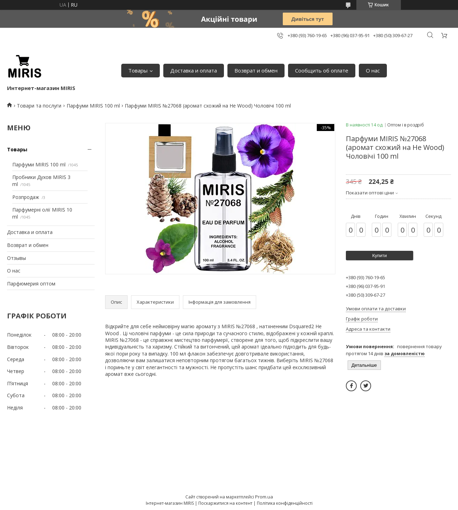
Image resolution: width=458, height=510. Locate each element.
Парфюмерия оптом (31, 283)
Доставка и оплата (193, 70)
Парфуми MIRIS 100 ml (93, 105)
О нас (373, 70)
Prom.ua (264, 497)
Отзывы (16, 258)
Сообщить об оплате (321, 70)
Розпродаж (25, 197)
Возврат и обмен (256, 70)
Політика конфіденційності (285, 503)
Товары (138, 70)
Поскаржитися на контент (225, 503)
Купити (379, 255)
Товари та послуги (39, 105)
